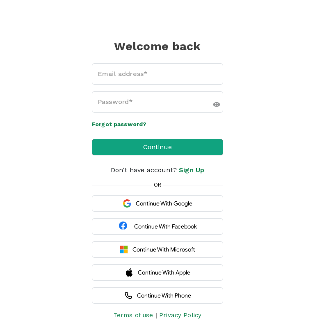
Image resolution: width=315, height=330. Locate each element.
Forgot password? (119, 124)
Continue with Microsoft (157, 249)
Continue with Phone (157, 295)
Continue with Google (157, 203)
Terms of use (133, 315)
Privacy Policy (180, 315)
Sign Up (191, 170)
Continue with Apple (157, 272)
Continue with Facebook (157, 226)
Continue (157, 147)
